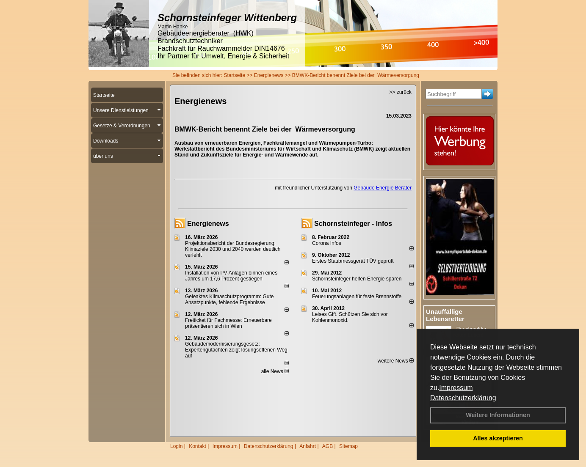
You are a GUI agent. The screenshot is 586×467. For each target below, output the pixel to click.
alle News (275, 371)
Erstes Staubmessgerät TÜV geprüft (353, 261)
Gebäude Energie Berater (383, 188)
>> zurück (400, 92)
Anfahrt (307, 446)
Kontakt (197, 446)
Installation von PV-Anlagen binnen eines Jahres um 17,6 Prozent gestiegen (231, 276)
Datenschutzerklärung (463, 397)
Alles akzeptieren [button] (498, 438)
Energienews (208, 223)
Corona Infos (326, 243)
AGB (327, 446)
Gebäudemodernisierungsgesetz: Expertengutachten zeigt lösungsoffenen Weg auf (236, 350)
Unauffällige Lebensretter (445, 315)
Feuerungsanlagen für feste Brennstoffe (356, 296)
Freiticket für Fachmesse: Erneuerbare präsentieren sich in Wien (228, 323)
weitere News (396, 361)
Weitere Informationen (498, 415)
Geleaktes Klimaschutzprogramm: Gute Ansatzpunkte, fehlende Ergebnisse (229, 299)
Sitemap (348, 446)
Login (176, 446)
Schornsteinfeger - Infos (353, 223)
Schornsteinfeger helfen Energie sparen (356, 279)
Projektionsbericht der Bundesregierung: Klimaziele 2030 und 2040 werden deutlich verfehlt (233, 249)
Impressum (456, 387)
